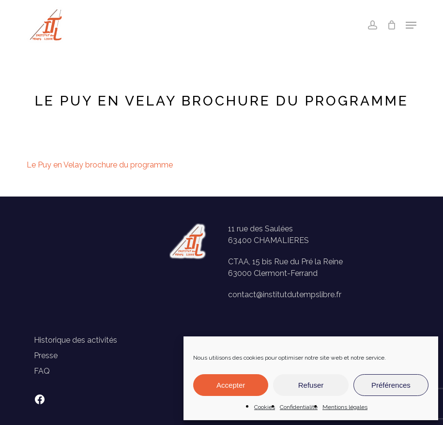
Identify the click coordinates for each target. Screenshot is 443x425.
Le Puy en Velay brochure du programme (100, 164)
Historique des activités (75, 340)
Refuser (311, 385)
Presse (46, 355)
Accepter (230, 385)
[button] (411, 25)
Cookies (264, 407)
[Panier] (391, 25)
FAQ (42, 371)
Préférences (391, 385)
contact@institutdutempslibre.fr (284, 294)
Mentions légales (344, 407)
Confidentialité (299, 407)
